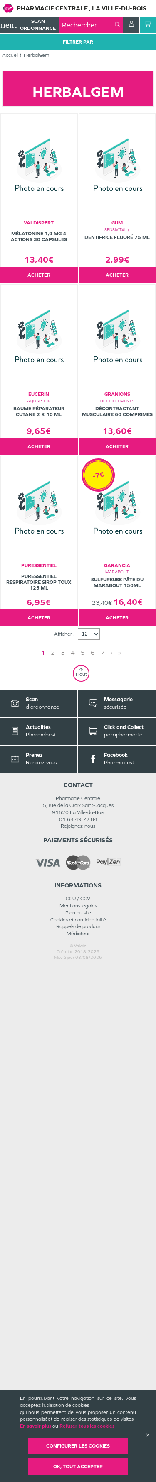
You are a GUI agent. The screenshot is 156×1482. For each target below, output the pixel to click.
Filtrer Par (78, 42)
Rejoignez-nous (78, 1340)
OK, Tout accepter (78, 1467)
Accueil (10, 55)
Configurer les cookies (78, 1446)
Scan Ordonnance (38, 24)
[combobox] (88, 25)
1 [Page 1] (81, 1166)
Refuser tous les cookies (86, 1426)
